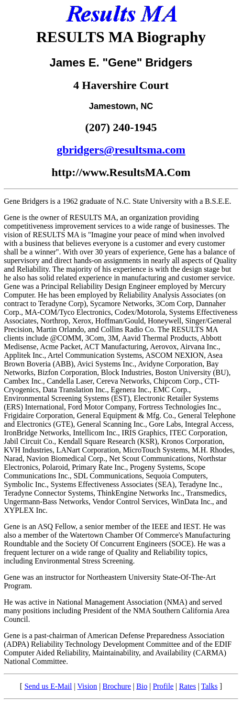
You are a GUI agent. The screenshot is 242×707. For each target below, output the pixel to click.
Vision (87, 686)
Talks (209, 686)
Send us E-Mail (48, 686)
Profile (163, 686)
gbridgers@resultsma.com (120, 150)
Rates (187, 686)
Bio (141, 686)
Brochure (116, 686)
